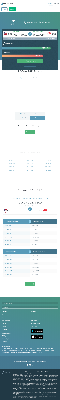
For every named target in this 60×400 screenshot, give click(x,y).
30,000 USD (8, 237)
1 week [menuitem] (26, 78)
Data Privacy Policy (17, 361)
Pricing (4, 336)
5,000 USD (8, 226)
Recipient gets (38, 32)
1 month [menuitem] (32, 78)
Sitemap (44, 361)
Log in (4, 9)
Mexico (4, 350)
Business (56, 3)
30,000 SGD (8, 267)
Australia (4, 348)
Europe (21, 348)
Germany (31, 348)
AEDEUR (48, 161)
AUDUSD (48, 167)
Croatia (16, 348)
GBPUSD (30, 164)
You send (16, 32)
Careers (4, 323)
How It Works (34, 315)
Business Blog (6, 320)
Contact (4, 326)
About (3, 315)
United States (32, 352)
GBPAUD (30, 167)
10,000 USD (8, 229)
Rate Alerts (34, 320)
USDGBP (12, 167)
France (26, 348)
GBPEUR (48, 164)
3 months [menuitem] (38, 78)
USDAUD (12, 164)
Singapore (38, 350)
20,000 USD (8, 233)
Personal (50, 3)
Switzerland (5, 352)
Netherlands (11, 350)
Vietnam (40, 352)
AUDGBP (30, 161)
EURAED (30, 170)
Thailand (12, 352)
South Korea (46, 350)
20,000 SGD (8, 263)
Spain (52, 350)
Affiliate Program (35, 323)
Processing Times (7, 339)
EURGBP (12, 170)
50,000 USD (8, 244)
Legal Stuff (29, 361)
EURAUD (12, 161)
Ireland (48, 348)
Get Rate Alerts (37, 118)
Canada (10, 348)
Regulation (33, 361)
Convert (4, 341)
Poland (33, 350)
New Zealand (18, 350)
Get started (30, 132)
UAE (17, 352)
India (43, 348)
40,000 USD (8, 241)
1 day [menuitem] (20, 78)
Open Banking (35, 326)
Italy (52, 348)
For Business (34, 318)
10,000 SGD (8, 260)
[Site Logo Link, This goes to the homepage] (7, 3)
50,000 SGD (8, 275)
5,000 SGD (8, 256)
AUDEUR (48, 170)
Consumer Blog (6, 318)
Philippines (27, 350)
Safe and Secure (39, 361)
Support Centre (6, 333)
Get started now (30, 61)
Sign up (12, 9)
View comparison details (30, 66)
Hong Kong (38, 348)
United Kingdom (23, 352)
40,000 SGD (8, 271)
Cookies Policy (23, 361)
